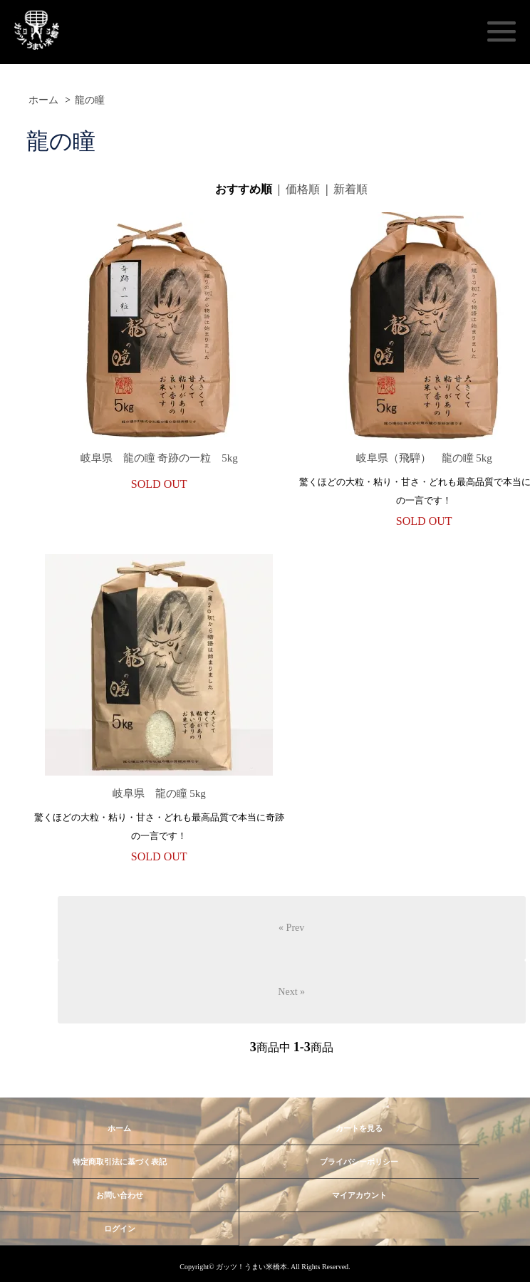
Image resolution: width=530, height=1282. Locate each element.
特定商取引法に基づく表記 (120, 1161)
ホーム (43, 100)
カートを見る (359, 1128)
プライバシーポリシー (359, 1161)
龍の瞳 (90, 100)
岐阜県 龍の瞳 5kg (159, 793)
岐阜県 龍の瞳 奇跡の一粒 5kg (159, 458)
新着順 (350, 189)
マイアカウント (359, 1195)
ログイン (119, 1228)
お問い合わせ (119, 1195)
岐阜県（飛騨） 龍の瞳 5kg (424, 458)
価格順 (303, 189)
